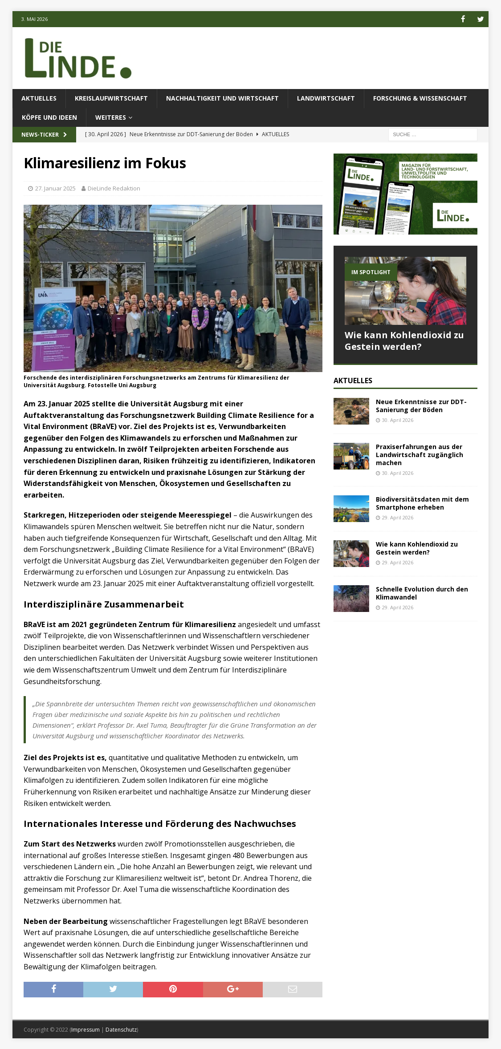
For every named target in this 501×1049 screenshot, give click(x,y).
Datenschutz (121, 1029)
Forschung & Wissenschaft (420, 97)
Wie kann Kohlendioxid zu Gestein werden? (404, 340)
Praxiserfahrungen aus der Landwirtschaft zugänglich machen (419, 454)
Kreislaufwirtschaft (111, 97)
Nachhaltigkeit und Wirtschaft (222, 97)
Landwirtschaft (326, 97)
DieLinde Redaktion (114, 188)
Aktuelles (39, 97)
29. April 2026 (397, 517)
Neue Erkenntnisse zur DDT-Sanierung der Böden (421, 405)
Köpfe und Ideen (49, 117)
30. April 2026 (397, 419)
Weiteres (110, 117)
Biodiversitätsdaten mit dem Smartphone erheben (422, 502)
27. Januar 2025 (55, 188)
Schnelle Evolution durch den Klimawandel (422, 592)
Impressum (85, 1029)
